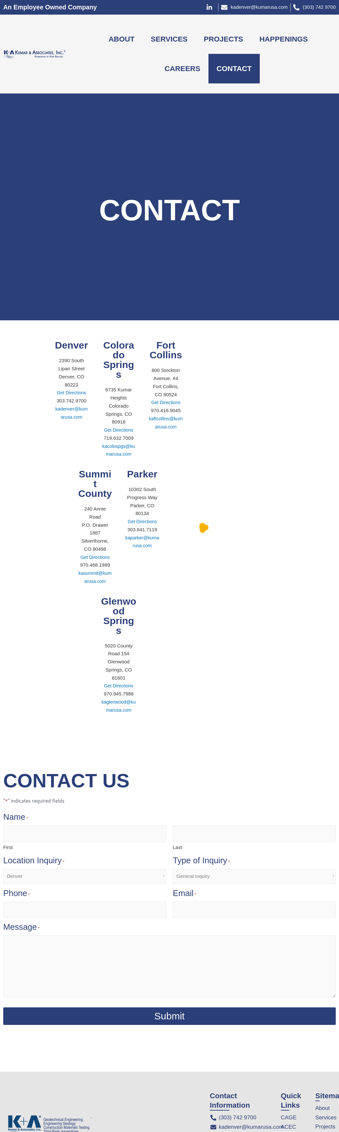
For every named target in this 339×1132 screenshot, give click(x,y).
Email (184, 894)
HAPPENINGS (283, 39)
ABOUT (121, 39)
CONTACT (234, 69)
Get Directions (71, 392)
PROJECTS (223, 39)
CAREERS (182, 69)
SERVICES (169, 39)
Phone (16, 894)
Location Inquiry (33, 861)
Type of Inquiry (201, 861)
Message (21, 928)
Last (177, 847)
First (8, 847)
